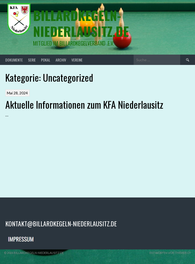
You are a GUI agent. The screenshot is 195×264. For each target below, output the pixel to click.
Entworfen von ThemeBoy (170, 252)
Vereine (77, 60)
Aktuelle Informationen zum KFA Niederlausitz (84, 104)
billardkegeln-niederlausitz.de (81, 23)
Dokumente (14, 60)
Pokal (45, 60)
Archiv (61, 60)
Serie (32, 60)
